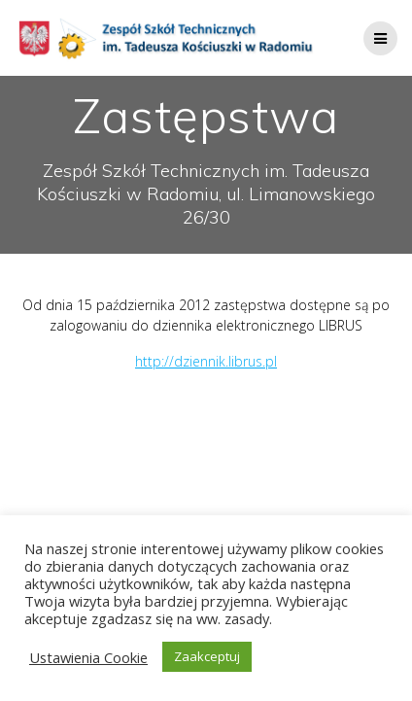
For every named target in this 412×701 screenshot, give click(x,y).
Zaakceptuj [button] (207, 656)
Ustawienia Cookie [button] (88, 657)
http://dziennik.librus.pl (206, 361)
